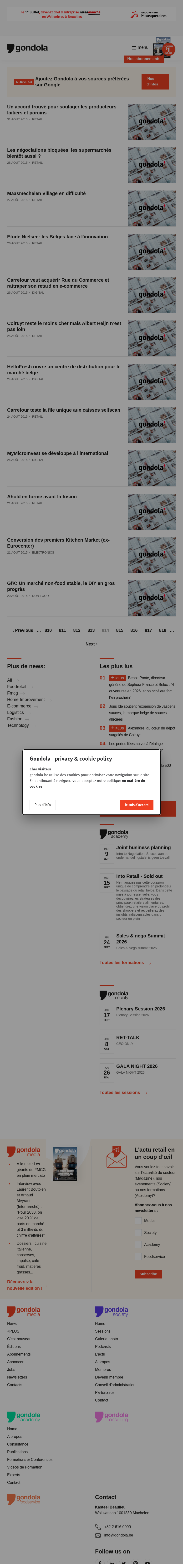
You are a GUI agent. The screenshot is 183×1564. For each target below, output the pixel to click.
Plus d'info (43, 804)
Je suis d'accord (136, 804)
